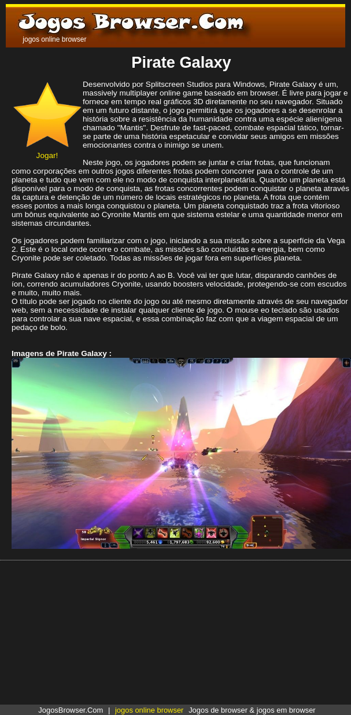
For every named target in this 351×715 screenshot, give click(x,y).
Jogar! (47, 151)
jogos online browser (149, 710)
